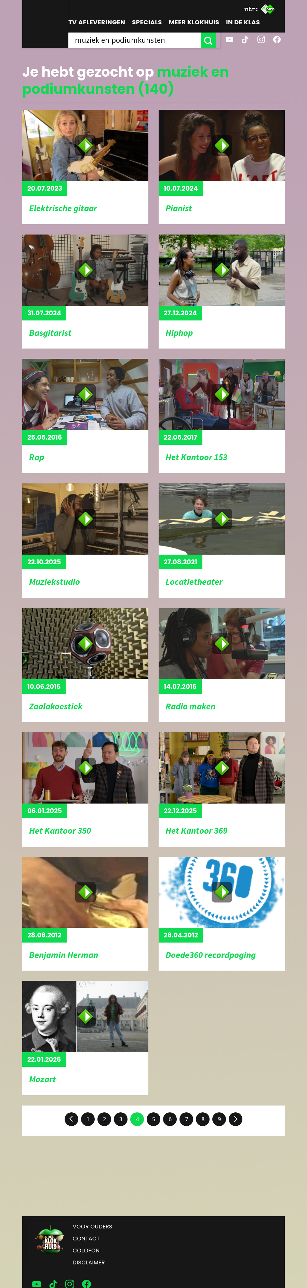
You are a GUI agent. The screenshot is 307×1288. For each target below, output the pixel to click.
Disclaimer (89, 1262)
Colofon (86, 1250)
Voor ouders (92, 1226)
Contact (86, 1238)
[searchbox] (136, 40)
